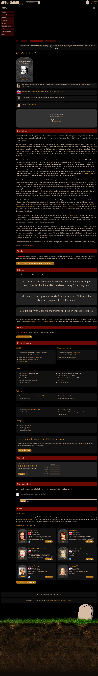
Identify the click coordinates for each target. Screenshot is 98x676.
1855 (77, 550)
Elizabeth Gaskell (50, 41)
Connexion (94, 4)
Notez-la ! (25, 79)
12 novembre (56, 91)
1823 (77, 568)
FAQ (48, 600)
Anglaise (24, 91)
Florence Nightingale (67, 206)
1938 (73, 532)
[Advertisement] (56, 25)
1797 (32, 532)
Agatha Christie (34, 566)
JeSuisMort (10, 2)
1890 (32, 568)
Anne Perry (73, 531)
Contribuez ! (58, 121)
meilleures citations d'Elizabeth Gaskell (41, 321)
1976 (36, 568)
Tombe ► (49, 541)
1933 (32, 550)
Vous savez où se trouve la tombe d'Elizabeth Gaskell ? (35, 263)
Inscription (94, 1)
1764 (73, 568)
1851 (36, 532)
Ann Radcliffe (74, 566)
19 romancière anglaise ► (26, 582)
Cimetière (24, 41)
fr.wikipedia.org (26, 245)
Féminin (25, 361)
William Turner (88, 173)
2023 (77, 532)
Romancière (76, 353)
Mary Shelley (33, 531)
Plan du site (61, 600)
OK (56, 48)
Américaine (34, 552)
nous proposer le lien (30, 519)
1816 (73, 550)
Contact (69, 600)
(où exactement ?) (33, 104)
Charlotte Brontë (30, 206)
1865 (61, 91)
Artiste (72, 355)
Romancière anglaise (36, 41)
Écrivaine (78, 355)
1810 (42, 91)
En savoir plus (72, 46)
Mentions (54, 600)
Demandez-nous (24, 450)
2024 (36, 550)
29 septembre (36, 91)
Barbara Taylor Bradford (37, 548)
